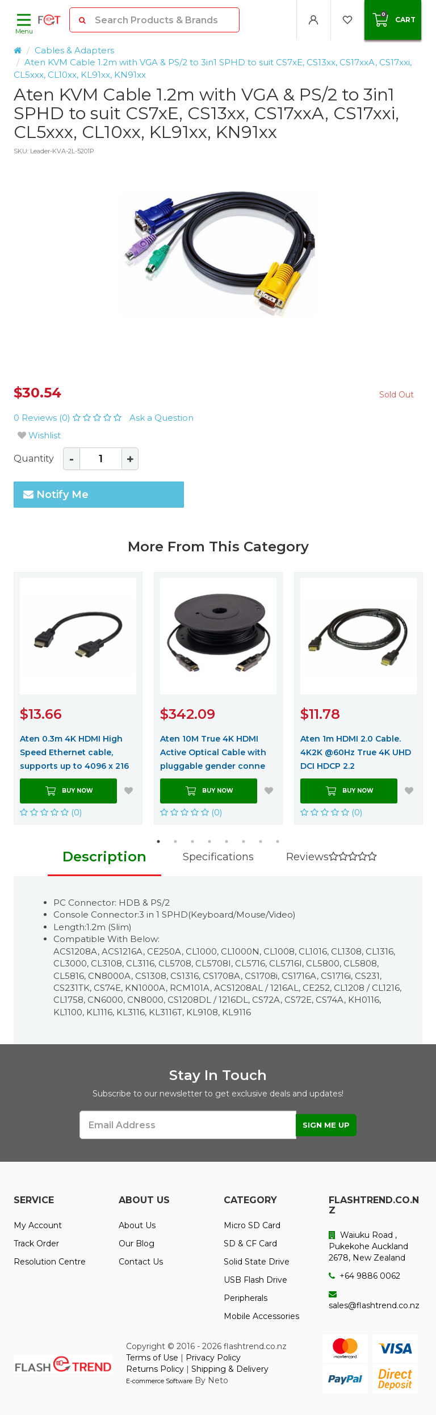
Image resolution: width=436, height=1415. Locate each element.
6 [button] (243, 841)
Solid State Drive (257, 1262)
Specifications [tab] (218, 857)
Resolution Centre (50, 1262)
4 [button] (209, 841)
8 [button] (277, 841)
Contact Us (141, 1262)
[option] (218, 261)
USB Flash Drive (255, 1280)
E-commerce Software (159, 1381)
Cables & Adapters (74, 50)
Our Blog (136, 1243)
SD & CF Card (250, 1243)
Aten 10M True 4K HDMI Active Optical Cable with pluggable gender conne (213, 752)
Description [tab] (104, 856)
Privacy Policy (213, 1358)
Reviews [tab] (331, 857)
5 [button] (226, 841)
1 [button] (158, 841)
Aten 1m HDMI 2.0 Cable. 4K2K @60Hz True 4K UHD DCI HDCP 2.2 (355, 752)
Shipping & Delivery (230, 1369)
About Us (137, 1225)
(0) (51, 812)
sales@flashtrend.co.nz (374, 1300)
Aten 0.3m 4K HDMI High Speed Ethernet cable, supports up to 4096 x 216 (74, 752)
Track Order (36, 1243)
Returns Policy (155, 1369)
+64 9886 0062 (364, 1276)
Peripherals (245, 1298)
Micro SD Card (252, 1225)
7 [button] (260, 841)
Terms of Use (152, 1358)
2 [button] (175, 841)
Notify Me (56, 494)
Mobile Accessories (261, 1316)
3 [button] (192, 841)
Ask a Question (161, 417)
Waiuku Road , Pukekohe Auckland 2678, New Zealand (368, 1246)
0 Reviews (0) (69, 417)
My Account (38, 1225)
